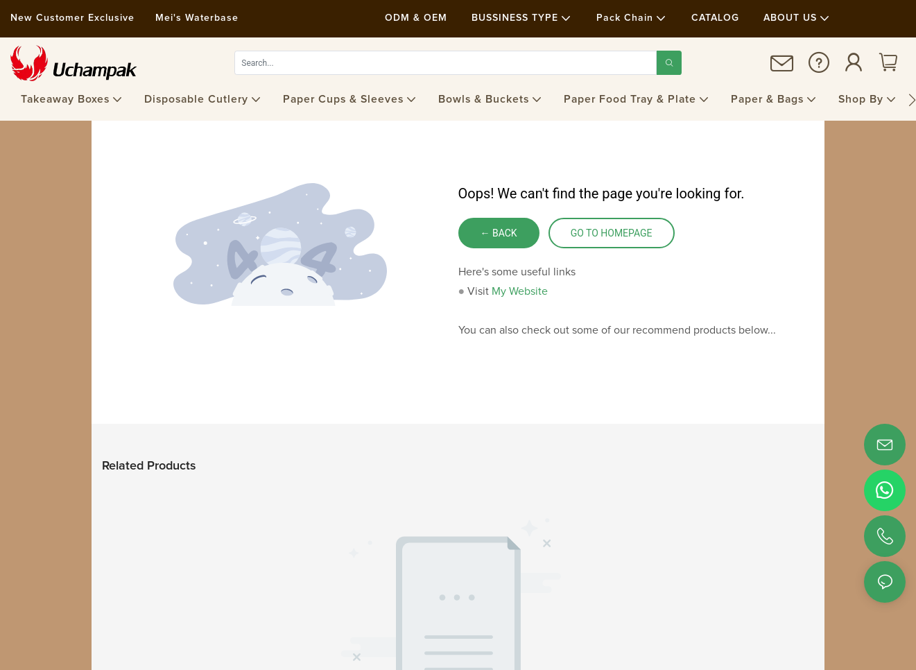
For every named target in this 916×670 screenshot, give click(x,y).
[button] (912, 100)
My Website (520, 291)
